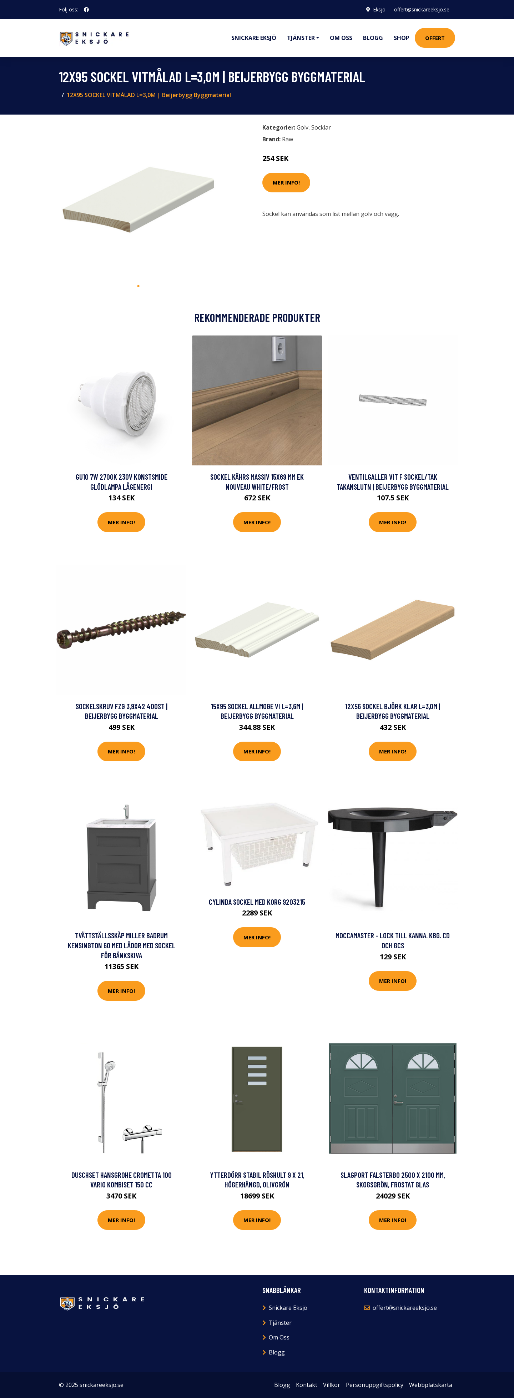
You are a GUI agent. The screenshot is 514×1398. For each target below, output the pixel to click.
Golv (302, 127)
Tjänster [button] (301, 38)
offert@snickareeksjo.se (421, 9)
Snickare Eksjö (253, 38)
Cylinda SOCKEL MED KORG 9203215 (257, 901)
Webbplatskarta (430, 1385)
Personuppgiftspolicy (374, 1385)
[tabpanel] (138, 199)
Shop (401, 38)
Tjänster (280, 1323)
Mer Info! (286, 182)
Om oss (341, 38)
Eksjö (379, 9)
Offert (435, 37)
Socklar (321, 127)
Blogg (373, 38)
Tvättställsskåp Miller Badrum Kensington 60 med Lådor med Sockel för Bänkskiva (121, 945)
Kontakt (306, 1385)
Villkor (331, 1385)
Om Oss (279, 1337)
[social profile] (86, 9)
